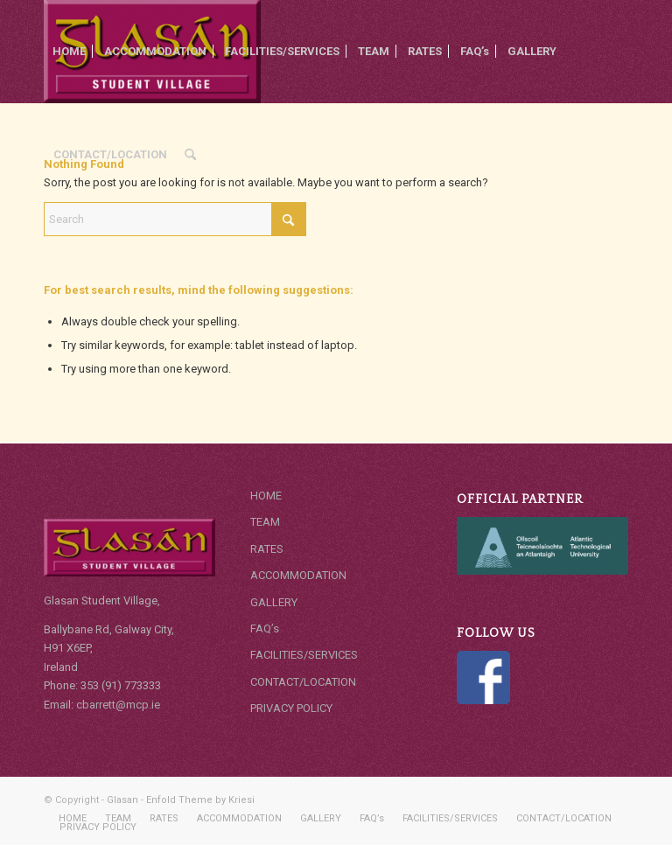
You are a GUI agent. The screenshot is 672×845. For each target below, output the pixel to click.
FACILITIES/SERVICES (304, 654)
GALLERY (274, 602)
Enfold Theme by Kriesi (200, 800)
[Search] (190, 154)
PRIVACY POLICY (291, 708)
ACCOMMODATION (298, 575)
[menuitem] (69, 51)
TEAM (265, 521)
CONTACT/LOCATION (303, 681)
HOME (266, 495)
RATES (267, 548)
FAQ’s (264, 628)
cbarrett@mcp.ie (119, 704)
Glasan (122, 800)
